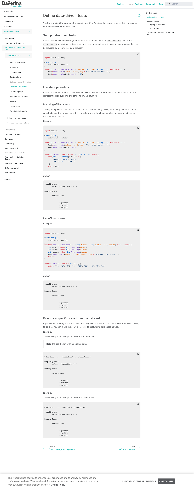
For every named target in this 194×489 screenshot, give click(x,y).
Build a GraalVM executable (15, 153)
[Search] (178, 4)
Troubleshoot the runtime (14, 163)
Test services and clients (19, 96)
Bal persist (9, 139)
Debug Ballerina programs (16, 118)
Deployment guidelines (13, 134)
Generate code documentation (18, 123)
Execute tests (15, 106)
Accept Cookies (166, 482)
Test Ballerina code (14, 56)
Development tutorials (12, 32)
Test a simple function (18, 62)
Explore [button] (120, 4)
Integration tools (9, 21)
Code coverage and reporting (20, 82)
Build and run (9, 39)
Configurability (10, 130)
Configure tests (15, 77)
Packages (139, 4)
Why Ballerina (8, 11)
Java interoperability (12, 148)
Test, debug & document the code (15, 48)
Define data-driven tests (18, 87)
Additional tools (10, 173)
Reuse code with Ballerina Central (14, 158)
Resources (7, 179)
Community (151, 4)
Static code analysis (12, 168)
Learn (130, 4)
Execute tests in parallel (18, 111)
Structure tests (15, 72)
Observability (9, 144)
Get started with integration (13, 16)
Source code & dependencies (15, 43)
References (8, 27)
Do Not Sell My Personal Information (139, 482)
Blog (161, 4)
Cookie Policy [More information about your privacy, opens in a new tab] (58, 486)
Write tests (14, 67)
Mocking (13, 101)
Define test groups (16, 92)
